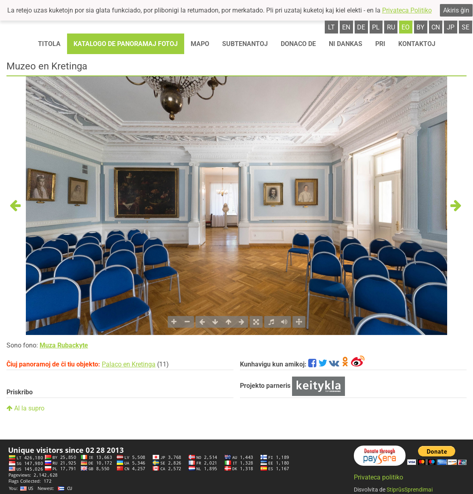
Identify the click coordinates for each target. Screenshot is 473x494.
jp (450, 27)
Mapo (200, 44)
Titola (49, 44)
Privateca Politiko (407, 10)
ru (391, 27)
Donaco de (298, 44)
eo (406, 27)
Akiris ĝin (456, 10)
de (361, 27)
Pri (380, 44)
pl (376, 27)
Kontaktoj (416, 44)
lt (331, 27)
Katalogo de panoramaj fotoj (126, 44)
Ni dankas (345, 44)
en (346, 27)
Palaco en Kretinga (129, 364)
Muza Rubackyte (64, 345)
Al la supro (25, 408)
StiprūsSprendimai (410, 489)
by (420, 27)
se (465, 27)
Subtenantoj (245, 44)
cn (435, 27)
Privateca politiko (378, 477)
